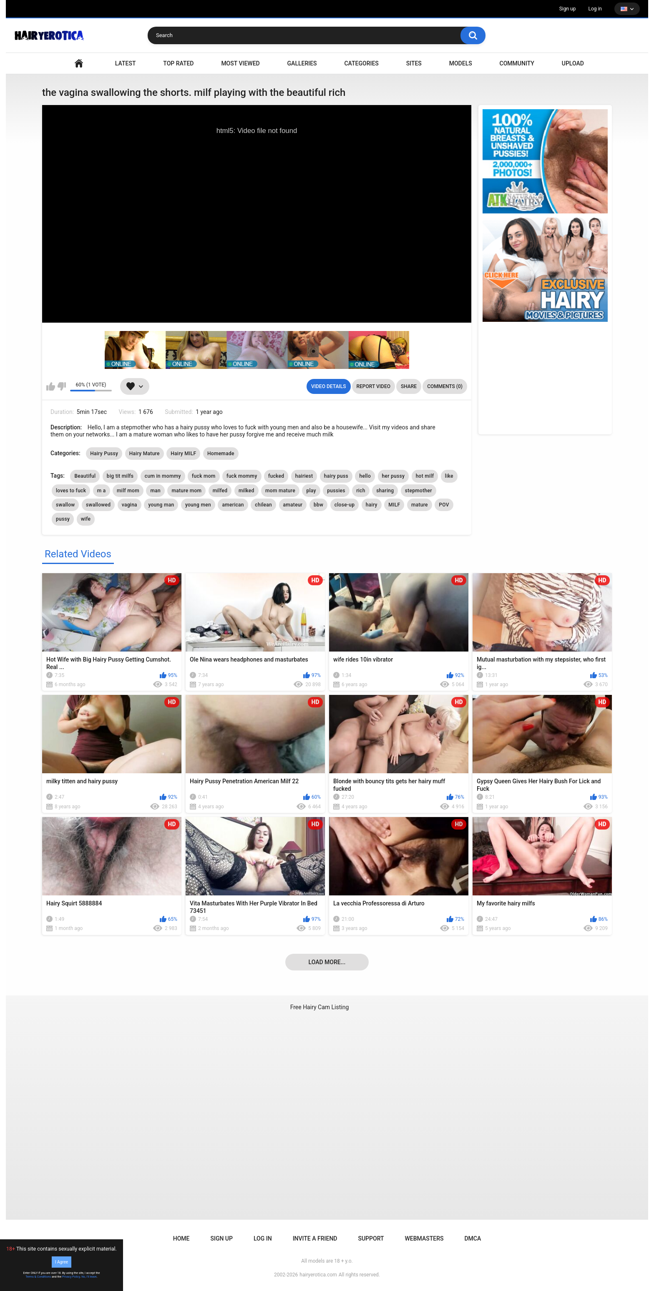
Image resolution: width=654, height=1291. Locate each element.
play (311, 491)
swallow (65, 505)
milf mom (128, 491)
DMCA (472, 1238)
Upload (573, 63)
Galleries (302, 63)
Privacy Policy (71, 1276)
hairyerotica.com (318, 1275)
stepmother (418, 491)
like (449, 476)
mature (419, 505)
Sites (414, 63)
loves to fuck (71, 491)
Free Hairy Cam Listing (319, 1007)
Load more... (327, 962)
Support (371, 1238)
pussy (63, 519)
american (233, 505)
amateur (293, 505)
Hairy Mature (144, 453)
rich (360, 491)
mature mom (186, 491)
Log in (595, 9)
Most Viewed (240, 63)
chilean (263, 505)
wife (86, 519)
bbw (318, 505)
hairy (371, 505)
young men (198, 505)
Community (517, 63)
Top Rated (178, 63)
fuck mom (204, 476)
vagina (129, 505)
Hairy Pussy (104, 453)
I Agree (61, 1262)
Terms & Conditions (38, 1276)
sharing (385, 491)
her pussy (393, 476)
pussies (336, 491)
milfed (220, 491)
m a (101, 491)
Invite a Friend (315, 1238)
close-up (345, 505)
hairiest (304, 476)
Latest (125, 63)
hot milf (425, 476)
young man (161, 505)
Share (409, 386)
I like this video (50, 386)
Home (181, 1238)
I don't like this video (61, 386)
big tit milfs (120, 476)
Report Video (373, 386)
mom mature (280, 491)
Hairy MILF (183, 453)
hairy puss (336, 476)
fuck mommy (241, 476)
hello (365, 476)
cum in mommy (163, 476)
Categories (361, 63)
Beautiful (85, 476)
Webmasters (424, 1238)
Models (460, 63)
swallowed (98, 505)
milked (246, 491)
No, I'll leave (89, 1276)
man (155, 491)
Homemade (220, 453)
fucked (276, 476)
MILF (394, 505)
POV (444, 505)
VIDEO (78, 63)
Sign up (567, 9)
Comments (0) (445, 386)
